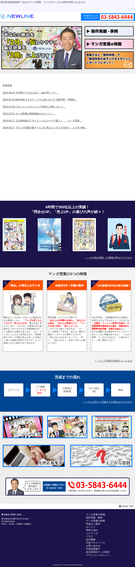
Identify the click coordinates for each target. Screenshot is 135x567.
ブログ (89, 536)
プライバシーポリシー (98, 555)
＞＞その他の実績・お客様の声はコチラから (108, 257)
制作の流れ (92, 530)
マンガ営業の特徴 (95, 514)
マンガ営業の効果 (95, 521)
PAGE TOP (126, 506)
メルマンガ (92, 533)
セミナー (90, 527)
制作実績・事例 (94, 517)
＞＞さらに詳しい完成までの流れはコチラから (107, 402)
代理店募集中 (93, 549)
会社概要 (90, 539)
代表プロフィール (95, 542)
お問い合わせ (93, 546)
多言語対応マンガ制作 (98, 552)
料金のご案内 (93, 524)
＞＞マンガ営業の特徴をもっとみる (113, 361)
